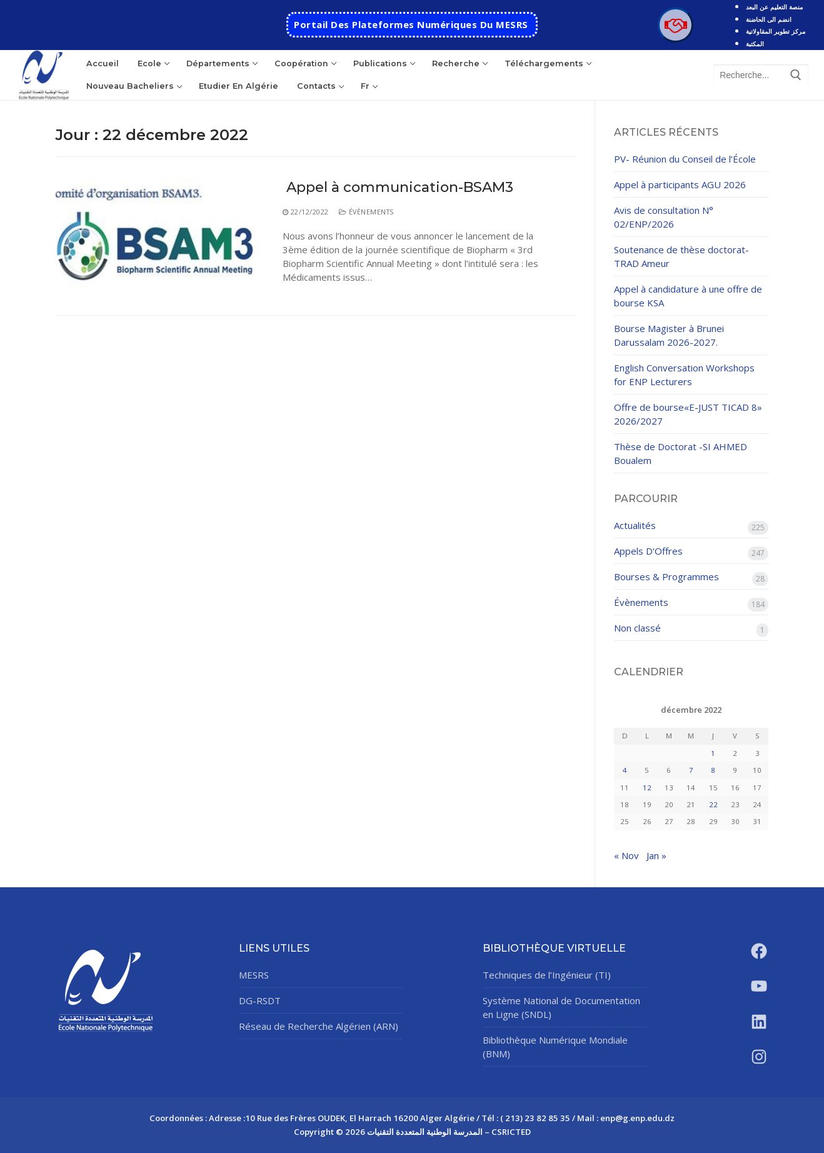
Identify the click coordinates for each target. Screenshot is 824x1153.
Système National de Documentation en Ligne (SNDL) (561, 1007)
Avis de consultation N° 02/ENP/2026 (663, 217)
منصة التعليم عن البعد (774, 7)
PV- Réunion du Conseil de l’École (685, 159)
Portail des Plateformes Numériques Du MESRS (411, 24)
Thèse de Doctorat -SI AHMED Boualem (680, 453)
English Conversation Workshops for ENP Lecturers (684, 374)
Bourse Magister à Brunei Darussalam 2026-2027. (669, 335)
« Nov (626, 855)
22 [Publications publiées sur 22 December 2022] (713, 804)
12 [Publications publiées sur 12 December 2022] (647, 787)
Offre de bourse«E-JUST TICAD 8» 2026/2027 (688, 414)
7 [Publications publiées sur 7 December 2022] (691, 770)
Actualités (635, 525)
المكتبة (755, 43)
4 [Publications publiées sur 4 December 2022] (625, 770)
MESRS (254, 975)
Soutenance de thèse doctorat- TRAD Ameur (681, 256)
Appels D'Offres (648, 551)
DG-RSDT (260, 1000)
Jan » (656, 855)
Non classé (637, 628)
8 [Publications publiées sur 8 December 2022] (713, 770)
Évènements (366, 211)
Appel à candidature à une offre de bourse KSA (688, 296)
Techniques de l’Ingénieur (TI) (547, 975)
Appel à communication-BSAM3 (398, 187)
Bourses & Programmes (666, 576)
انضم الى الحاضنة (768, 19)
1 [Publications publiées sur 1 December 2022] (713, 753)
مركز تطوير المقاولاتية (775, 31)
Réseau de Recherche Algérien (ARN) (318, 1026)
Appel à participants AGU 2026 (680, 184)
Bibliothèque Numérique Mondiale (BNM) (555, 1047)
